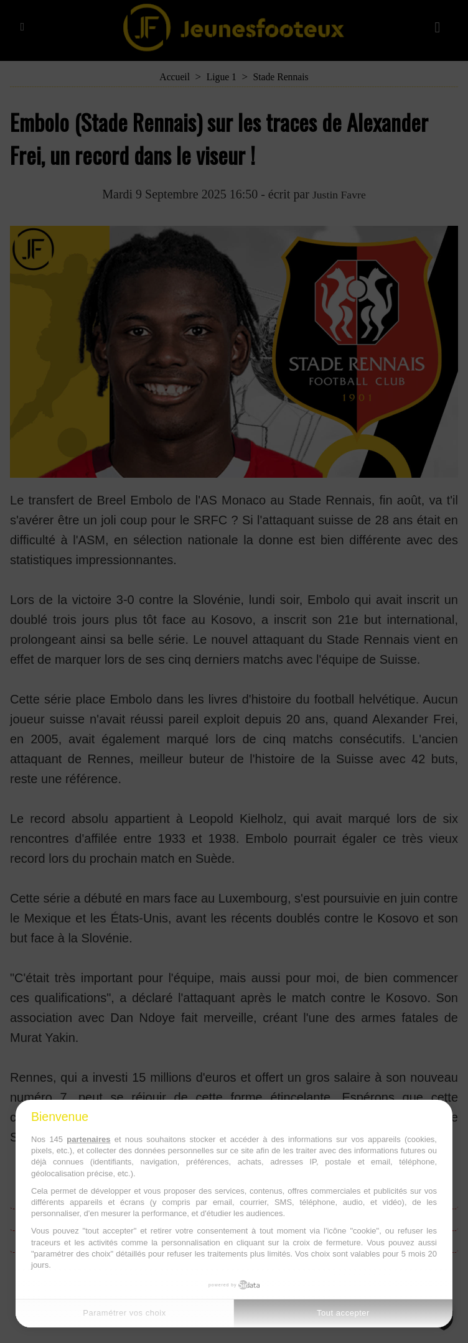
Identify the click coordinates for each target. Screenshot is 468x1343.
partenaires (88, 1139)
